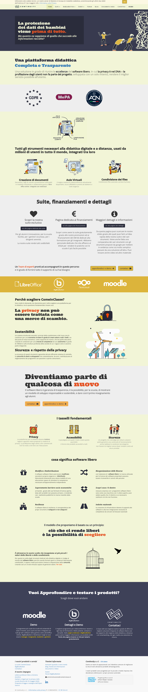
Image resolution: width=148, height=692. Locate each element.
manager (24, 637)
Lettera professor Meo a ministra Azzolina (26, 676)
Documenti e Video (51, 669)
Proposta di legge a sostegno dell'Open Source (28, 684)
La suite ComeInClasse (22, 665)
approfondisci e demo (103, 268)
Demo (33, 624)
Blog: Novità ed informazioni (55, 667)
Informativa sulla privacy (37, 690)
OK (125, 2)
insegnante (32, 637)
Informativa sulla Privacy (47, 3)
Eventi (47, 672)
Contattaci (114, 625)
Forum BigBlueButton (52, 674)
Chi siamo (104, 662)
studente (40, 637)
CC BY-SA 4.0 (63, 690)
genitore (48, 637)
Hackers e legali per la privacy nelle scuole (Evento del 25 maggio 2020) (27, 680)
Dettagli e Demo (74, 624)
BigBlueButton (20, 667)
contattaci (125, 268)
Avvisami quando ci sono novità (56, 665)
